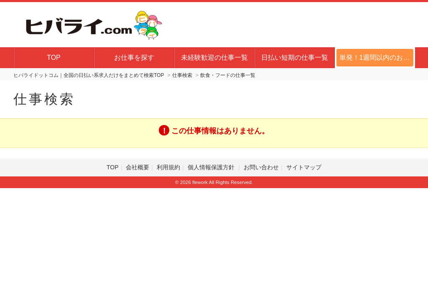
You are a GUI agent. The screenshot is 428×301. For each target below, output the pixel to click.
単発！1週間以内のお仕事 (377, 57)
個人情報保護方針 (212, 167)
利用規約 (168, 167)
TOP (54, 57)
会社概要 (137, 167)
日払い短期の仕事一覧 (294, 57)
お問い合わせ (261, 167)
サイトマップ (303, 167)
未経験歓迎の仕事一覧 (214, 57)
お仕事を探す (134, 57)
